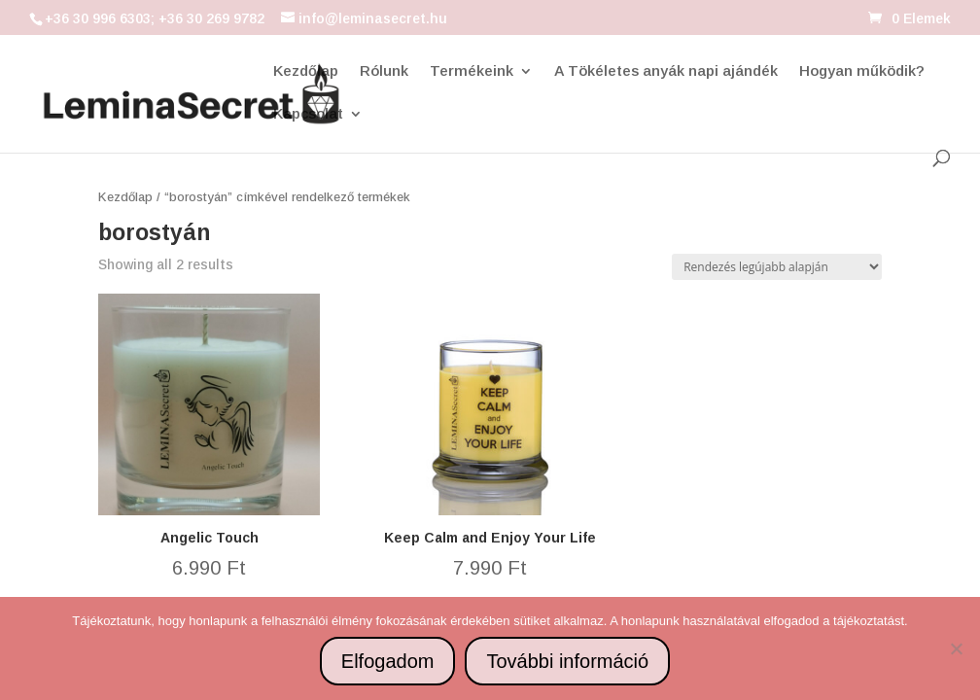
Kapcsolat (308, 114)
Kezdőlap (305, 71)
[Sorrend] (777, 267)
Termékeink (471, 71)
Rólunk (384, 71)
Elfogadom (388, 661)
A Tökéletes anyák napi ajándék (666, 71)
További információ (567, 661)
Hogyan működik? (862, 71)
